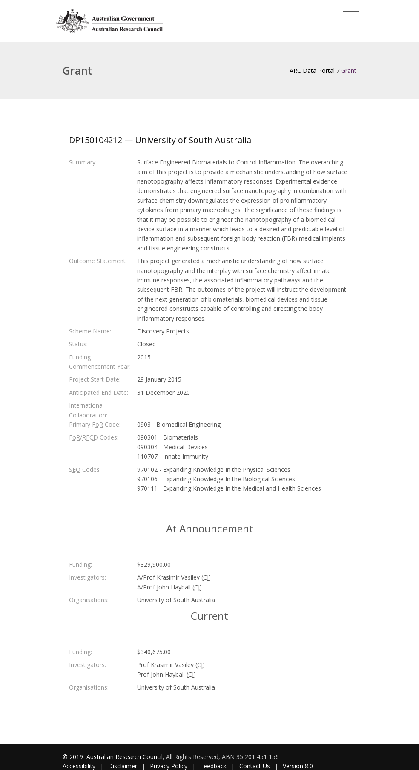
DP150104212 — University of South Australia (160, 140)
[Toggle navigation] (351, 16)
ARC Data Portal (312, 70)
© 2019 (74, 757)
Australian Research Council (124, 757)
